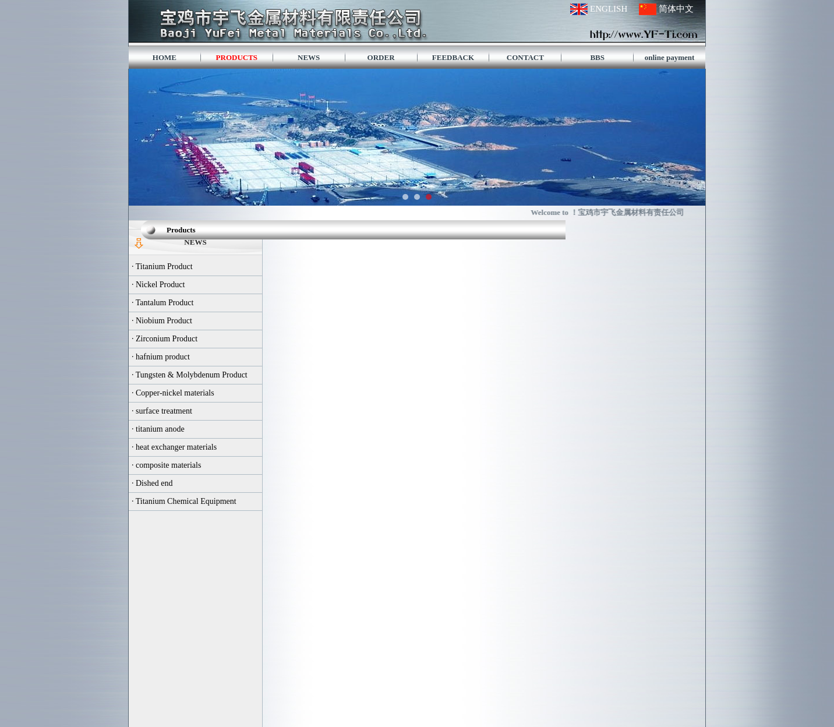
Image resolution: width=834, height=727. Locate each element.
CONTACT (525, 57)
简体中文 (676, 8)
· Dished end (152, 483)
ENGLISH (608, 8)
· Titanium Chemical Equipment (184, 501)
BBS (597, 57)
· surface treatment (162, 411)
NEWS (309, 57)
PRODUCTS (237, 57)
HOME (164, 57)
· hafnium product (161, 356)
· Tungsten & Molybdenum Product (190, 374)
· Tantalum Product (162, 302)
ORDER (381, 57)
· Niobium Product (162, 320)
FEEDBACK (453, 57)
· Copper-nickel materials (173, 393)
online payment (670, 57)
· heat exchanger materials (174, 447)
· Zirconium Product (164, 338)
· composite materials (166, 465)
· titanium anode (158, 429)
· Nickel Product (158, 284)
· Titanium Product (162, 266)
